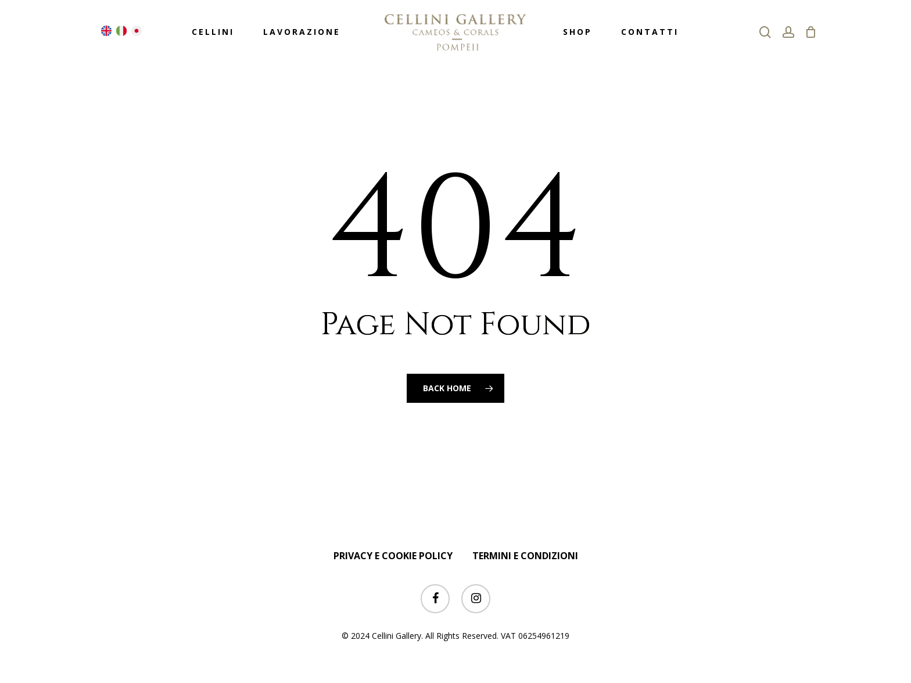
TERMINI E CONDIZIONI (525, 555)
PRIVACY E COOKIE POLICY (393, 555)
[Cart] (811, 32)
